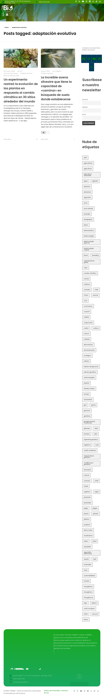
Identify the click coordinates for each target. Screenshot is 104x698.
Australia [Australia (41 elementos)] (87, 214)
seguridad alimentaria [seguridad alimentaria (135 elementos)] (88, 553)
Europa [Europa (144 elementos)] (86, 394)
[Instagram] (89, 59)
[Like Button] (35, 139)
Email (84, 114)
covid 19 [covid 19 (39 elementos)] (87, 312)
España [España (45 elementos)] (86, 383)
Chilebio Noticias (26, 73)
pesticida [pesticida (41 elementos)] (87, 497)
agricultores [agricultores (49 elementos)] (88, 163)
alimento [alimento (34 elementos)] (87, 186)
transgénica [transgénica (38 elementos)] (88, 586)
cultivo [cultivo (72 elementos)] (86, 328)
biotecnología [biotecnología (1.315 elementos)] (89, 236)
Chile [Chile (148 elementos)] (96, 290)
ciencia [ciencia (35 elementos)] (95, 295)
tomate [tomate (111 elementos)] (86, 581)
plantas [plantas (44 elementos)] (95, 514)
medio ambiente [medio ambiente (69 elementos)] (90, 450)
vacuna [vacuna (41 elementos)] (95, 614)
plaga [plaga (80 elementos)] (86, 508)
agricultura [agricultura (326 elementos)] (88, 169)
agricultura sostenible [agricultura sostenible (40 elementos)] (88, 175)
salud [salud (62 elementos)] (94, 541)
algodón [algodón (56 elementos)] (95, 181)
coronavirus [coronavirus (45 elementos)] (88, 306)
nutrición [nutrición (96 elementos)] (87, 481)
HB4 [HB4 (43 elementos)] (95, 434)
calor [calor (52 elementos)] (85, 268)
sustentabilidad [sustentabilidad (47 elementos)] (89, 576)
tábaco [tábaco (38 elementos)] (94, 603)
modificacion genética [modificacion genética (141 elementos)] (88, 463)
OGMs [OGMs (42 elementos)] (86, 486)
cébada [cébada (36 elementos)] (86, 339)
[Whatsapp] (91, 67)
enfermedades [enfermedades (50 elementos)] (89, 377)
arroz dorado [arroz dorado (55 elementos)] (88, 208)
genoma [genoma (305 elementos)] (87, 410)
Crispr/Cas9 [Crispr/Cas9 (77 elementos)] (88, 323)
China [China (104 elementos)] (86, 295)
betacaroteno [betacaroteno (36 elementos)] (89, 230)
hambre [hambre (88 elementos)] (87, 434)
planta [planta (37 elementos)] (86, 514)
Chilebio (58, 71)
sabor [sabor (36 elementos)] (86, 541)
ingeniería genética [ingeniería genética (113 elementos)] (91, 439)
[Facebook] (83, 59)
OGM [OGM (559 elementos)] (96, 481)
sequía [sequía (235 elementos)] (86, 559)
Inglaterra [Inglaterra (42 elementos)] (87, 445)
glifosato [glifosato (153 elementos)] (87, 428)
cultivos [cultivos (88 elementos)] (96, 328)
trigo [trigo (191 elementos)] (85, 603)
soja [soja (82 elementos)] (94, 559)
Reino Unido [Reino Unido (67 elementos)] (88, 530)
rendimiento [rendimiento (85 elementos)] (88, 536)
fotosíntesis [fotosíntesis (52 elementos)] (88, 399)
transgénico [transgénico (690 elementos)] (88, 592)
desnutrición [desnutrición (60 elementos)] (88, 345)
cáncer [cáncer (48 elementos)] (86, 334)
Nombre (85, 99)
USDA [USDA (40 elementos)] (86, 614)
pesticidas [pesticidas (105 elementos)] (87, 503)
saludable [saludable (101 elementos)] (87, 547)
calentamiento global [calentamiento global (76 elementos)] (89, 261)
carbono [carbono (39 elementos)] (87, 284)
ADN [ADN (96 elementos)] (85, 158)
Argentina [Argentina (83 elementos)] (87, 197)
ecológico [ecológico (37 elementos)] (87, 356)
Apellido (85, 107)
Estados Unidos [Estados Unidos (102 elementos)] (89, 389)
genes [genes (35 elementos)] (93, 405)
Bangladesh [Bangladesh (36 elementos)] (88, 219)
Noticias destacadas (11, 76)
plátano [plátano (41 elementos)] (86, 519)
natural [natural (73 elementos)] (86, 475)
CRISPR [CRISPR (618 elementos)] (86, 317)
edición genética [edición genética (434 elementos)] (90, 372)
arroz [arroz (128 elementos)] (85, 203)
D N (21, 71)
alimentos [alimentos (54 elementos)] (87, 192)
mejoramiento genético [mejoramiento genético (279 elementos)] (89, 456)
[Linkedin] (99, 59)
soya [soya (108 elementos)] (85, 570)
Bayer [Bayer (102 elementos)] (86, 225)
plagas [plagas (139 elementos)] (94, 508)
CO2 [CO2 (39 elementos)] (85, 301)
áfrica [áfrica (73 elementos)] (86, 619)
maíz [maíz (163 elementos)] (97, 445)
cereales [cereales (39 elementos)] (87, 290)
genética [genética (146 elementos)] (87, 416)
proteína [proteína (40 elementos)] (87, 525)
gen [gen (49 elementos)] (85, 405)
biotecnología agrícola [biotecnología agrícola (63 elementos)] (89, 242)
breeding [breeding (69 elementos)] (95, 255)
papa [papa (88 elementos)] (97, 492)
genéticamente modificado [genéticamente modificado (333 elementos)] (89, 422)
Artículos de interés (11, 73)
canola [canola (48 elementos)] (86, 279)
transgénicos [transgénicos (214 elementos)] (88, 598)
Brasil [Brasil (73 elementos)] (86, 255)
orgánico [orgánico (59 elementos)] (87, 492)
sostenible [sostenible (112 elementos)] (87, 565)
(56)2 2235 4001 (44, 2)
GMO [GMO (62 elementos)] (96, 428)
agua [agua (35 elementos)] (86, 181)
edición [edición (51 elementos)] (86, 361)
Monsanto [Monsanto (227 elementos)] (87, 470)
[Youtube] (94, 59)
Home (7, 27)
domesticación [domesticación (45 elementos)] (89, 350)
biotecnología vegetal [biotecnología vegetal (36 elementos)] (89, 249)
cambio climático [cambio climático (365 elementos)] (90, 273)
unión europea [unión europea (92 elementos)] (89, 608)
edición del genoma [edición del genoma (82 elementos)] (91, 367)
